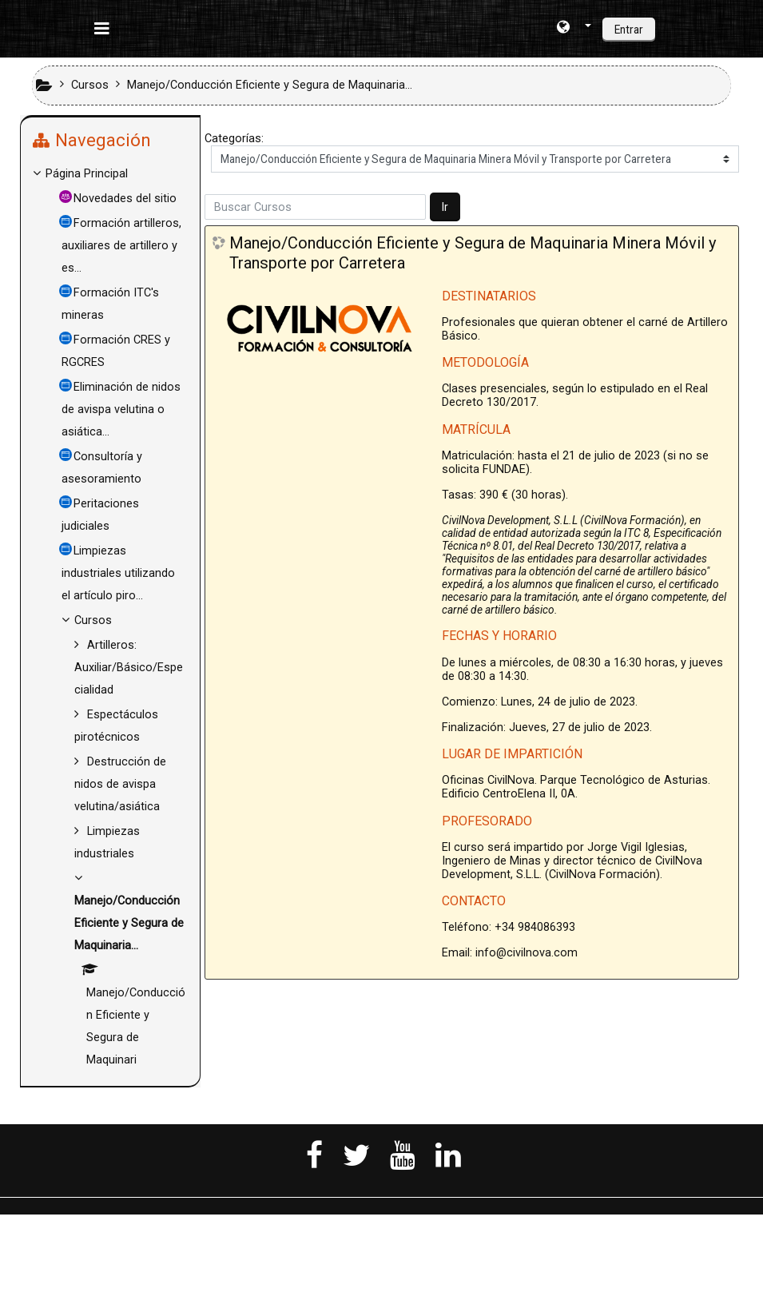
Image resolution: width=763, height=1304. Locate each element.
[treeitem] (110, 174)
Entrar (628, 29)
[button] (574, 28)
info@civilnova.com (526, 953)
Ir (445, 207)
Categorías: (234, 138)
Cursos (105, 665)
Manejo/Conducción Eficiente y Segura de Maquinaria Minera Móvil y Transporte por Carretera (473, 252)
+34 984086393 (535, 927)
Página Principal (99, 174)
